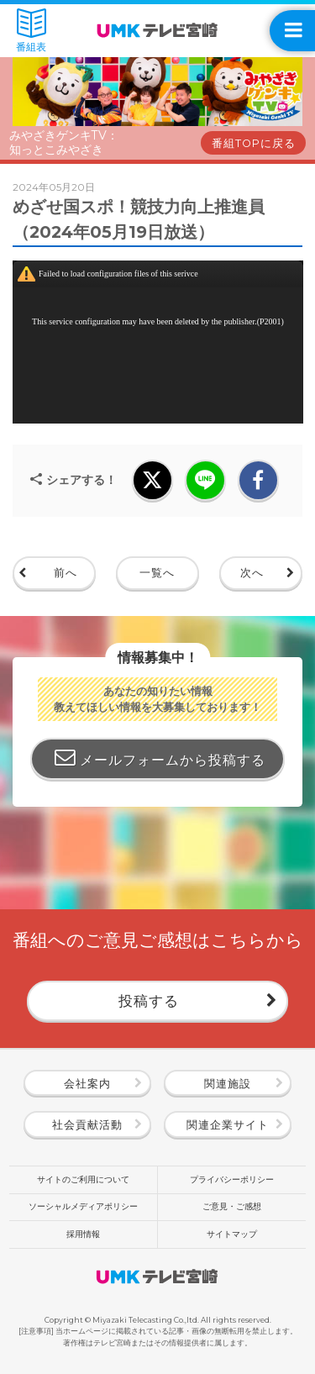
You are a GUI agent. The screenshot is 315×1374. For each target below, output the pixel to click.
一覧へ (157, 572)
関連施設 (227, 1083)
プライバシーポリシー (232, 1179)
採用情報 (83, 1234)
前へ (65, 572)
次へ (252, 572)
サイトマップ (232, 1234)
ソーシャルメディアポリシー (83, 1206)
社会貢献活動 (87, 1125)
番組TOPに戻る (254, 143)
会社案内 (87, 1083)
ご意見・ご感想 (231, 1206)
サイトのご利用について (83, 1179)
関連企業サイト (227, 1125)
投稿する (148, 1000)
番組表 (31, 30)
